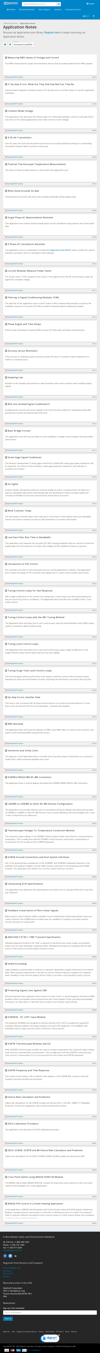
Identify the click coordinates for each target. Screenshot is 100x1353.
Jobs (13, 1332)
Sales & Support (44, 10)
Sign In (86, 16)
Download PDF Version (15, 77)
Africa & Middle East (11, 1268)
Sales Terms (50, 1332)
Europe (6, 1276)
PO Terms (59, 1332)
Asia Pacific (8, 1273)
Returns (74, 1332)
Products (11, 10)
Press (67, 1332)
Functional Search (27, 10)
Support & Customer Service (27, 1332)
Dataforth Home (11, 23)
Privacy (41, 1332)
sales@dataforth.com (12, 1250)
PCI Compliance (31, 1350)
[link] (50, 1339)
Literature (57, 10)
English (91, 4)
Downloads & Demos (73, 10)
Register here (52, 32)
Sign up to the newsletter (13, 1308)
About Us (6, 1332)
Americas (7, 1271)
